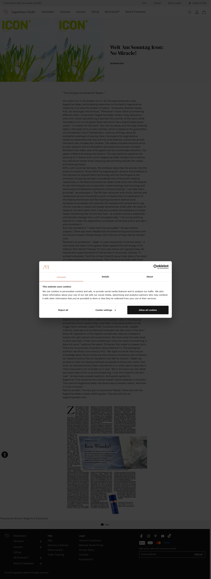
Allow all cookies (148, 310)
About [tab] (149, 276)
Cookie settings (105, 310)
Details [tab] (105, 276)
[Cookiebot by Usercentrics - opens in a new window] (156, 267)
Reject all (63, 310)
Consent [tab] (61, 277)
